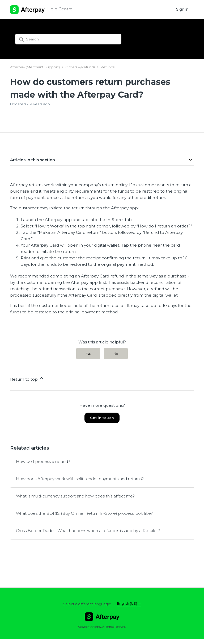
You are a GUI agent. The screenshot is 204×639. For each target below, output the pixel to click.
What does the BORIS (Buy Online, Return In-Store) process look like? (84, 513)
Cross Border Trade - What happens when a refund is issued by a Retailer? (88, 530)
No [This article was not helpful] (116, 353)
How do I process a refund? (43, 461)
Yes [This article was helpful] (88, 353)
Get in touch (102, 418)
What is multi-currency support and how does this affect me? (75, 496)
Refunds (107, 67)
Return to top (27, 378)
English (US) (129, 603)
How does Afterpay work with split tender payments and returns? (80, 478)
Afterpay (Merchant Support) (35, 67)
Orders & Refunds (80, 67)
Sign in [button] (182, 9)
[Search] (68, 39)
